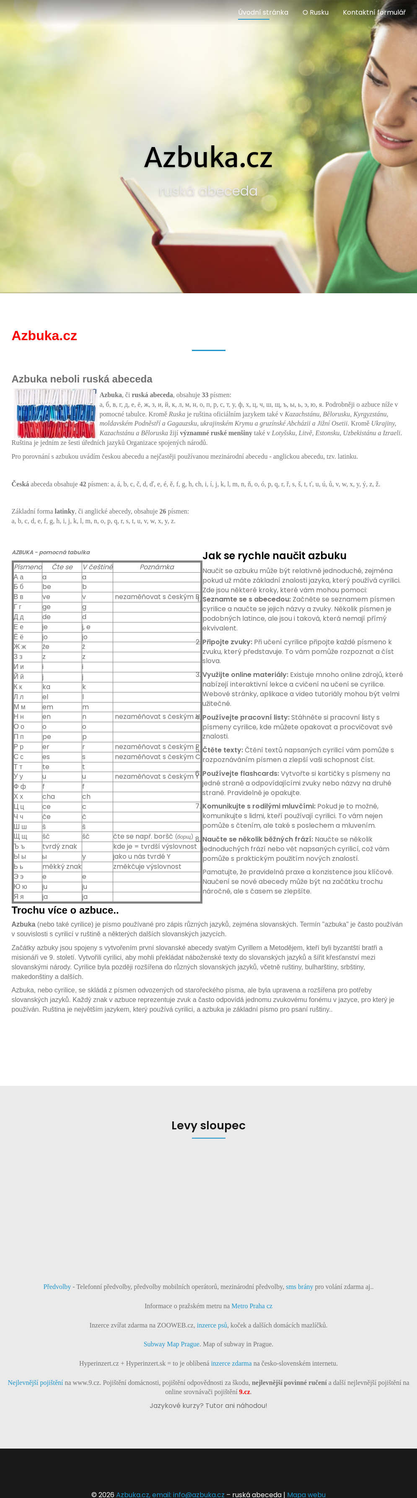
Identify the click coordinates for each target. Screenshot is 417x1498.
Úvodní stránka (263, 12)
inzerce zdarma (231, 1363)
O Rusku (316, 12)
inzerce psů (212, 1325)
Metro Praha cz (251, 1305)
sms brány (299, 1286)
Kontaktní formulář (374, 12)
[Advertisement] (208, 1209)
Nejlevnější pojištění (35, 1382)
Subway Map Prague (171, 1344)
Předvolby (57, 1286)
